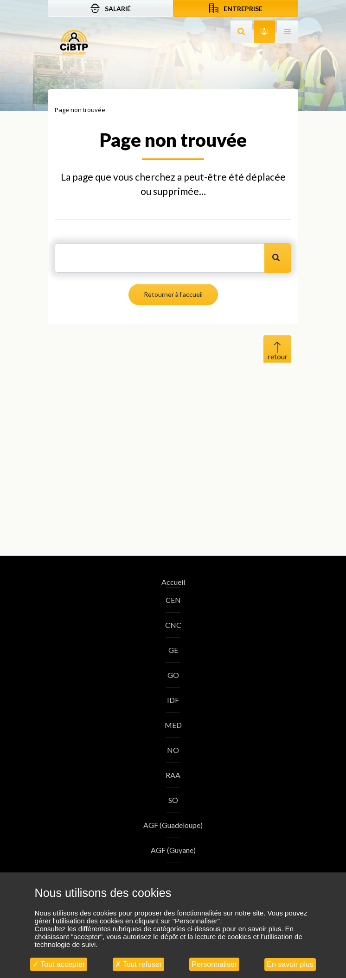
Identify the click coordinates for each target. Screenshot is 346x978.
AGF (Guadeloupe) (173, 825)
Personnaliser (214, 964)
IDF (173, 700)
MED (173, 725)
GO (173, 675)
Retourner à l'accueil (173, 294)
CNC (173, 625)
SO (173, 800)
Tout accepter (58, 964)
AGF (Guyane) (173, 850)
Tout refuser (138, 964)
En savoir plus (290, 964)
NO (173, 750)
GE (173, 650)
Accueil (173, 581)
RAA (173, 775)
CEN (173, 600)
